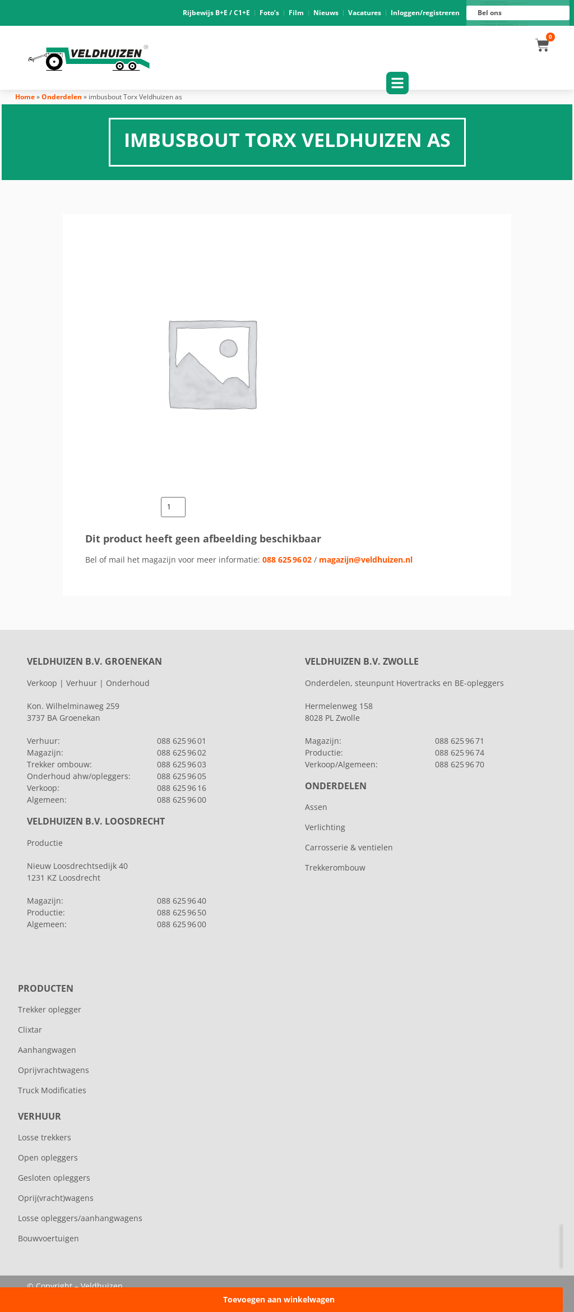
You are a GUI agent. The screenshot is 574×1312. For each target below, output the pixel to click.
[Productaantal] (173, 507)
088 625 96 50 (181, 912)
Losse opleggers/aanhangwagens (80, 1218)
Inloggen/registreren (425, 12)
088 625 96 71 (459, 740)
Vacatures (364, 12)
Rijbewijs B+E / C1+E (216, 12)
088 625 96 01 (505, 3)
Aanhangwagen (47, 1049)
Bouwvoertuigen (48, 1238)
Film (296, 12)
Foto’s (269, 12)
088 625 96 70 (459, 764)
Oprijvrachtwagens (53, 1070)
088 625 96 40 (181, 900)
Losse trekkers (44, 1137)
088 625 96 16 (505, 23)
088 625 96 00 (505, 25)
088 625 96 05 (181, 776)
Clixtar (30, 1029)
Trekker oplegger (49, 1009)
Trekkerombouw (335, 867)
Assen (316, 807)
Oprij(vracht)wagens (56, 1198)
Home (25, 97)
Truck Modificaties (52, 1090)
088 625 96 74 (459, 752)
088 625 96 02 (287, 559)
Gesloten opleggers (54, 1177)
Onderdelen (61, 97)
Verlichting (325, 827)
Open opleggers (48, 1157)
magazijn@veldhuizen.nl (366, 559)
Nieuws (326, 12)
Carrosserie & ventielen (349, 847)
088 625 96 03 (181, 764)
